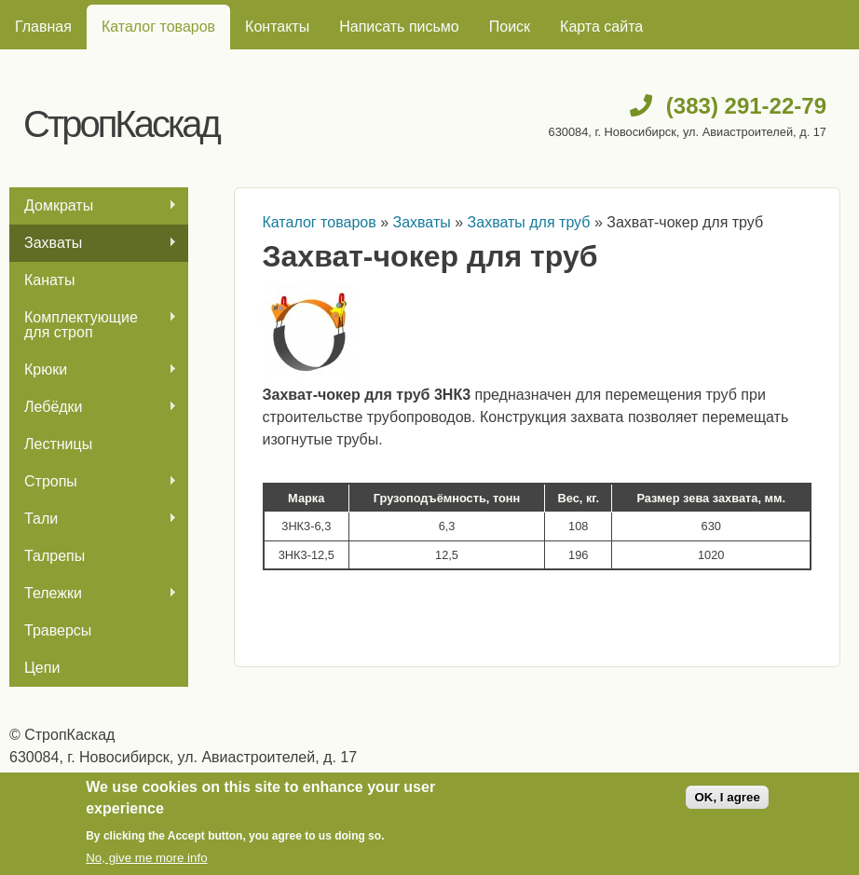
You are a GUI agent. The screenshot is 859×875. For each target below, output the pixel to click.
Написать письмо (399, 26)
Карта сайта (601, 26)
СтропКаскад (121, 123)
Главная (43, 26)
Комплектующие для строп (93, 324)
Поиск (509, 26)
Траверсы (57, 630)
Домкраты (93, 206)
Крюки (93, 370)
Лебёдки (93, 407)
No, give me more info (146, 858)
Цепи (42, 668)
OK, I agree (726, 797)
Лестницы (58, 444)
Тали (93, 519)
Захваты (93, 243)
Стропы (93, 481)
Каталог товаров (158, 26)
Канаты (49, 280)
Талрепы (54, 556)
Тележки (93, 593)
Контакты (277, 26)
